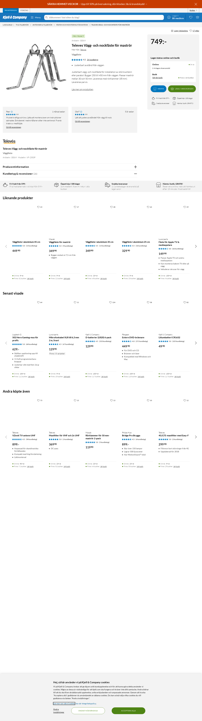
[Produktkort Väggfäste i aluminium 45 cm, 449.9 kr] (27, 455)
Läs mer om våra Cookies (64, 703)
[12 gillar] (186, 636)
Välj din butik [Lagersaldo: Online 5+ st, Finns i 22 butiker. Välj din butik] (157, 78)
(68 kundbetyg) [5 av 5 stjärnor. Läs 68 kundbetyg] (31, 580)
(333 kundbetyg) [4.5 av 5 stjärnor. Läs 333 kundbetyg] (105, 577)
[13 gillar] (76, 636)
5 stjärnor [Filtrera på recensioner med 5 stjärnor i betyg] (47, 195)
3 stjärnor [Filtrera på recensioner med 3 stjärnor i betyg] (47, 203)
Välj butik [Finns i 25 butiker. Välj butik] (140, 514)
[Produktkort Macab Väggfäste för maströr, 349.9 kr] (64, 455)
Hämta (158, 88)
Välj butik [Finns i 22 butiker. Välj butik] (67, 514)
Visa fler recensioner (69, 394)
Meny (35, 17)
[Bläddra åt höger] (195, 481)
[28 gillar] (112, 442)
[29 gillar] (186, 442)
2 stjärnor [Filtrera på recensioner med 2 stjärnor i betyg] (47, 208)
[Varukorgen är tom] (197, 17)
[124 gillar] (112, 538)
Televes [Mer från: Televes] (83, 49)
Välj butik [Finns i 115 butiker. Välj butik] (141, 612)
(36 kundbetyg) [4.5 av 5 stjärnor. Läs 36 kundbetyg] (141, 481)
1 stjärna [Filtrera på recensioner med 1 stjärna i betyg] (47, 212)
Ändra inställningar (58, 710)
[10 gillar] (149, 636)
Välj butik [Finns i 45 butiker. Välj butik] (103, 514)
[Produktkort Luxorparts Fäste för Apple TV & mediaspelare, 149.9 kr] (174, 455)
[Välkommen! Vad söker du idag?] (106, 17)
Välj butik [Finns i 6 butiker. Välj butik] (175, 514)
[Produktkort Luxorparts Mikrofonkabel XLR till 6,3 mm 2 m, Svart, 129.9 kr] (64, 550)
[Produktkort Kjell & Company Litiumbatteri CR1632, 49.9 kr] (174, 550)
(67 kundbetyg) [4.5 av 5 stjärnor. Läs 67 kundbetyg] (68, 580)
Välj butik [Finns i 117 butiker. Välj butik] (104, 612)
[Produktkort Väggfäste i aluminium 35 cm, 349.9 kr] (101, 455)
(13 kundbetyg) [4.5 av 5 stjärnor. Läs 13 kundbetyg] (104, 481)
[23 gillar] (39, 442)
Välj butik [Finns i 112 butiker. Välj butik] (31, 612)
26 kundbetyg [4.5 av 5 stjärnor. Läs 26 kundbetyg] (92, 60)
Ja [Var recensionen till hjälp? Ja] (127, 283)
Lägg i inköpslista (179, 30)
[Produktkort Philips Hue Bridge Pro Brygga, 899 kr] (137, 649)
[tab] (11, 10)
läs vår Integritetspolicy (86, 703)
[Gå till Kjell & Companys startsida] (16, 17)
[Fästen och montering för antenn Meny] (90, 24)
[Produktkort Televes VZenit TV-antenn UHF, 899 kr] (27, 649)
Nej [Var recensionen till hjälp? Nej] (132, 283)
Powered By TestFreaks (125, 386)
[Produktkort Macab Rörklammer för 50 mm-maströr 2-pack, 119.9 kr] (101, 649)
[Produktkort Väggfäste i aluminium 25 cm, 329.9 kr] (137, 455)
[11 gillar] (76, 538)
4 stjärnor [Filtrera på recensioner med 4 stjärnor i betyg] (47, 199)
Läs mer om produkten (82, 89)
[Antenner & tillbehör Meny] (54, 24)
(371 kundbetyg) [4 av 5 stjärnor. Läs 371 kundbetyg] (142, 577)
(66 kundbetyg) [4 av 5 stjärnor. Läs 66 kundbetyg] (177, 484)
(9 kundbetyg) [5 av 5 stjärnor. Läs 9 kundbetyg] (68, 481)
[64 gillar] (149, 442)
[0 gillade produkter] (190, 17)
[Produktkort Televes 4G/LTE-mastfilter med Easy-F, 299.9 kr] (174, 649)
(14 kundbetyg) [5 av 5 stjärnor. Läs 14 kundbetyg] (31, 481)
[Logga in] (175, 17)
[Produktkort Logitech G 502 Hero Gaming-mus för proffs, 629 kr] (27, 550)
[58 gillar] (149, 538)
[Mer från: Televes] (9, 143)
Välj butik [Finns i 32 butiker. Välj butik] (30, 514)
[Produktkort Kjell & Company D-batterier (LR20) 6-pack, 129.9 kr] (101, 550)
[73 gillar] (39, 636)
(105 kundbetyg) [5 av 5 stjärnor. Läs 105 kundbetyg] (178, 577)
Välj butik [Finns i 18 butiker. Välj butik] (67, 612)
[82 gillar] (186, 538)
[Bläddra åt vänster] (6, 481)
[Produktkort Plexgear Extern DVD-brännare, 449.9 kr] (137, 550)
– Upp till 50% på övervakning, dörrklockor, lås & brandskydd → (97, 3)
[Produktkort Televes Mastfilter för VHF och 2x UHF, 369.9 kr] (64, 649)
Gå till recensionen (13, 127)
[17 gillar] (194, 31)
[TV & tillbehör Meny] (30, 24)
